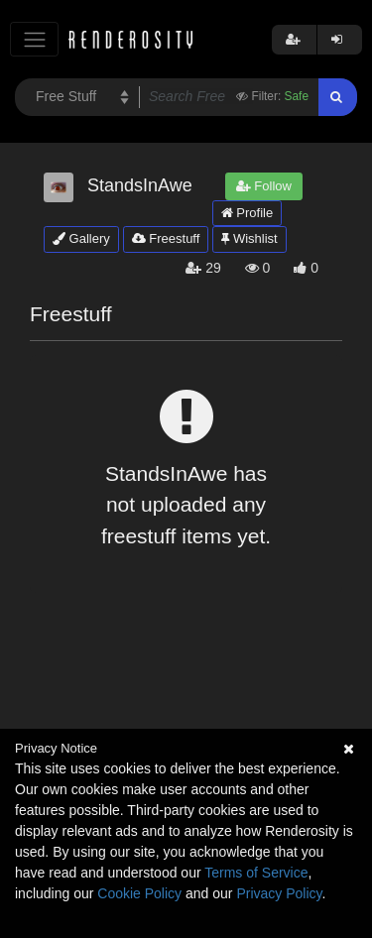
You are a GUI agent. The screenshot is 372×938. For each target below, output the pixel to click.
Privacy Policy (278, 893)
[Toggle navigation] (34, 39)
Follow (264, 185)
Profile (247, 212)
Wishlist (249, 238)
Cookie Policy (139, 893)
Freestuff (166, 238)
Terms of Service (256, 872)
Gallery (81, 238)
